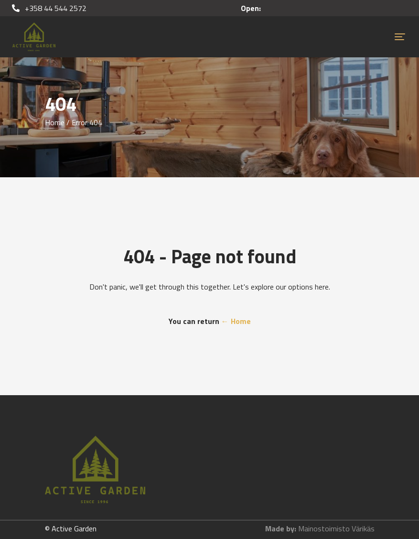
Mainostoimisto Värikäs (336, 528)
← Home (236, 321)
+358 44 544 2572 (49, 8)
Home (54, 122)
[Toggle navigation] (399, 36)
